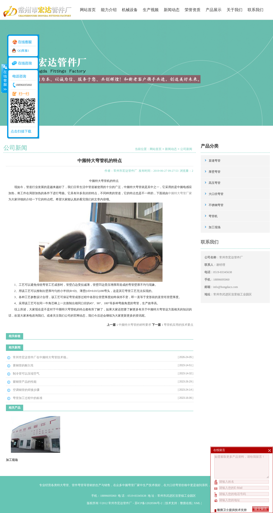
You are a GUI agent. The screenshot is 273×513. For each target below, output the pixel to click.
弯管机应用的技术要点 (178, 324)
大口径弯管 (216, 194)
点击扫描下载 (21, 131)
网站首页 (88, 10)
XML (197, 503)
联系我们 (255, 10)
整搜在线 (186, 503)
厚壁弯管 (214, 171)
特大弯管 (63, 485)
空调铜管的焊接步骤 (26, 390)
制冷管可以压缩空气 (26, 373)
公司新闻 (186, 149)
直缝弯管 (214, 160)
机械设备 (130, 10)
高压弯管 (214, 183)
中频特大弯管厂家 (180, 193)
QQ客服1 (23, 50)
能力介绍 (109, 10)
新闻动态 (172, 10)
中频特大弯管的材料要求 (135, 324)
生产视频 (151, 10)
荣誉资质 (192, 10)
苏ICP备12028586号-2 (149, 503)
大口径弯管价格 (176, 485)
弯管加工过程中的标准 (27, 398)
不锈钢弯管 (216, 205)
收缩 (4, 78)
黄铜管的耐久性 (23, 365)
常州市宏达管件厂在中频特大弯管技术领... (40, 357)
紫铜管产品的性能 (24, 381)
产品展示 (213, 10)
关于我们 (234, 10)
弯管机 (213, 216)
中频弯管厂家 (131, 485)
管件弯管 (78, 485)
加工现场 (12, 460)
